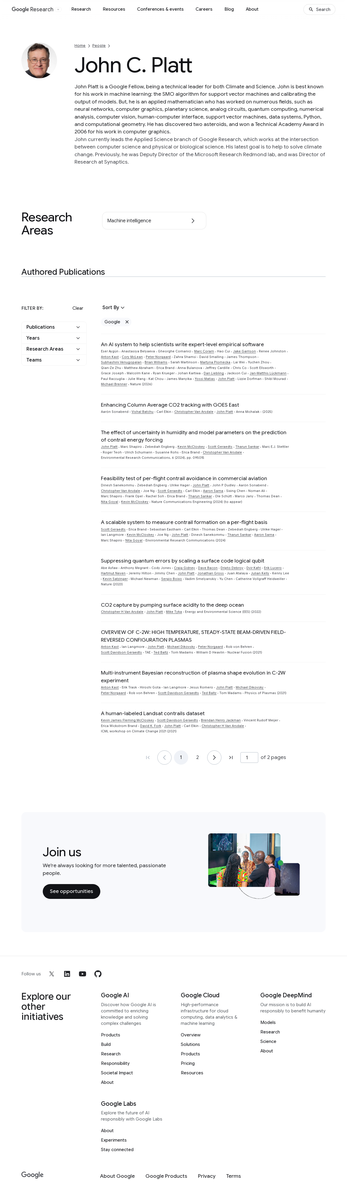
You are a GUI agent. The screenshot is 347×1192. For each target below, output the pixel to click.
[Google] (32, 1175)
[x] (52, 974)
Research (81, 9)
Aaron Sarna (213, 491)
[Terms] (233, 1176)
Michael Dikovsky (181, 647)
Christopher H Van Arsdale (122, 612)
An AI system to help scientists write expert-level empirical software (182, 344)
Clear (77, 308)
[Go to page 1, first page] (148, 757)
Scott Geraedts (220, 447)
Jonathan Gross (210, 573)
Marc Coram (204, 351)
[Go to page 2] (214, 757)
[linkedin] (67, 974)
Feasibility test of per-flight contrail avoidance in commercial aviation (184, 478)
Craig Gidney (184, 568)
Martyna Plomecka (215, 362)
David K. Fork (150, 726)
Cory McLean (132, 357)
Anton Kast (110, 357)
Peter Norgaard (158, 357)
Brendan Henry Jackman (221, 720)
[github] (98, 974)
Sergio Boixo (171, 579)
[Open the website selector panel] (58, 9)
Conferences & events (160, 9)
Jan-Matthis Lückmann (268, 373)
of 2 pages (273, 757)
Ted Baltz (160, 652)
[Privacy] (207, 1176)
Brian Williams (156, 362)
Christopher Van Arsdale (193, 412)
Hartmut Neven (113, 573)
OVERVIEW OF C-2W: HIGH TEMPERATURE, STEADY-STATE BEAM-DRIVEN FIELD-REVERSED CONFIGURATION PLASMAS (193, 636)
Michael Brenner (114, 384)
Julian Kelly (260, 573)
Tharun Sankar (247, 447)
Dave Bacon (208, 568)
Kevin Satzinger (115, 579)
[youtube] (82, 974)
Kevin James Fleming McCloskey (127, 720)
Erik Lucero (273, 568)
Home (80, 45)
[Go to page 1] (164, 757)
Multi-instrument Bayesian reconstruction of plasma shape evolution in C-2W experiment (193, 676)
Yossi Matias (205, 379)
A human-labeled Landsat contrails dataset (153, 713)
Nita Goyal (109, 502)
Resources (114, 9)
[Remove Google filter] (127, 322)
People (99, 45)
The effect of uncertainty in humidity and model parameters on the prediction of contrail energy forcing (193, 436)
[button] (54, 327)
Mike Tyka (174, 612)
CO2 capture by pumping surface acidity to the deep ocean (172, 605)
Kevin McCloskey (191, 447)
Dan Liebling (214, 373)
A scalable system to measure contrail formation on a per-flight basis (184, 522)
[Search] (319, 9)
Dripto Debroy (232, 568)
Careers (204, 9)
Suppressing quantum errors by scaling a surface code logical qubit (182, 560)
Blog (229, 9)
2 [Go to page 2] (197, 757)
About (252, 9)
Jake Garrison (244, 351)
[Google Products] (166, 1176)
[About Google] (117, 1176)
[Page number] (249, 757)
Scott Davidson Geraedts (121, 652)
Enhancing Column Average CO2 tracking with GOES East (170, 405)
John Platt (226, 379)
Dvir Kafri (253, 568)
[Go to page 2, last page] (231, 757)
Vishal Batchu (142, 412)
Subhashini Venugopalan (121, 362)
